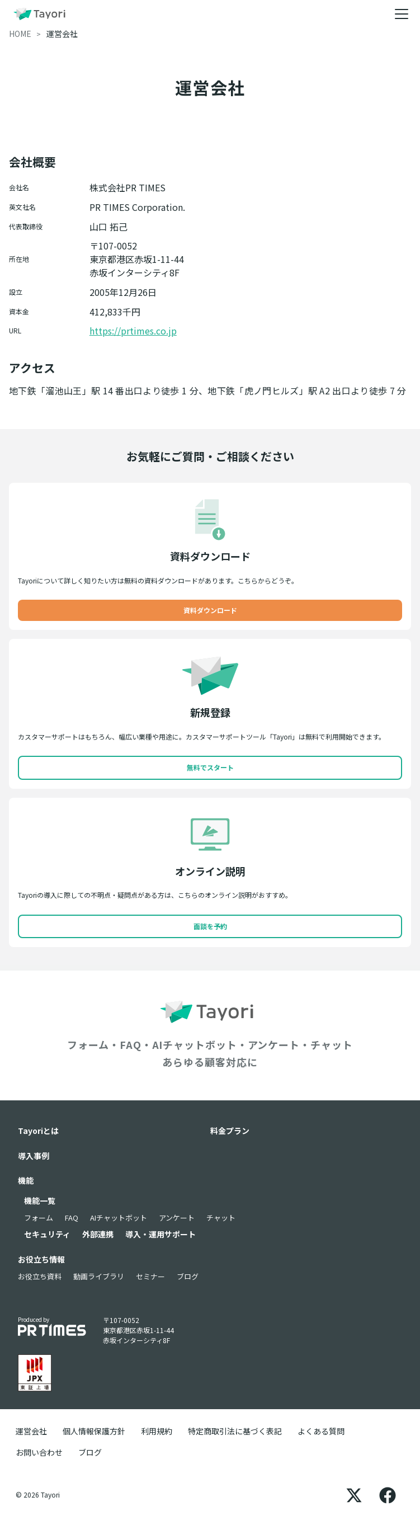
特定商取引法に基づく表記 (235, 1431)
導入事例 (33, 1155)
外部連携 (98, 1234)
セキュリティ (47, 1234)
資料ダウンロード (210, 610)
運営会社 (31, 1431)
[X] (354, 1494)
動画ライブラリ (98, 1276)
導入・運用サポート (160, 1234)
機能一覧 (39, 1200)
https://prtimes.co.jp (133, 330)
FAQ (71, 1217)
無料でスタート (210, 767)
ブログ (188, 1276)
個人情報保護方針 (94, 1431)
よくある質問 (321, 1431)
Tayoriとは (38, 1130)
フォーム (38, 1217)
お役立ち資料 (40, 1276)
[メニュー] (402, 14)
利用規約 (156, 1431)
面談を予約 (210, 926)
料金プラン (229, 1130)
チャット (220, 1217)
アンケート (177, 1217)
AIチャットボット (118, 1217)
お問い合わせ (39, 1452)
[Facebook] (387, 1494)
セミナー (150, 1276)
